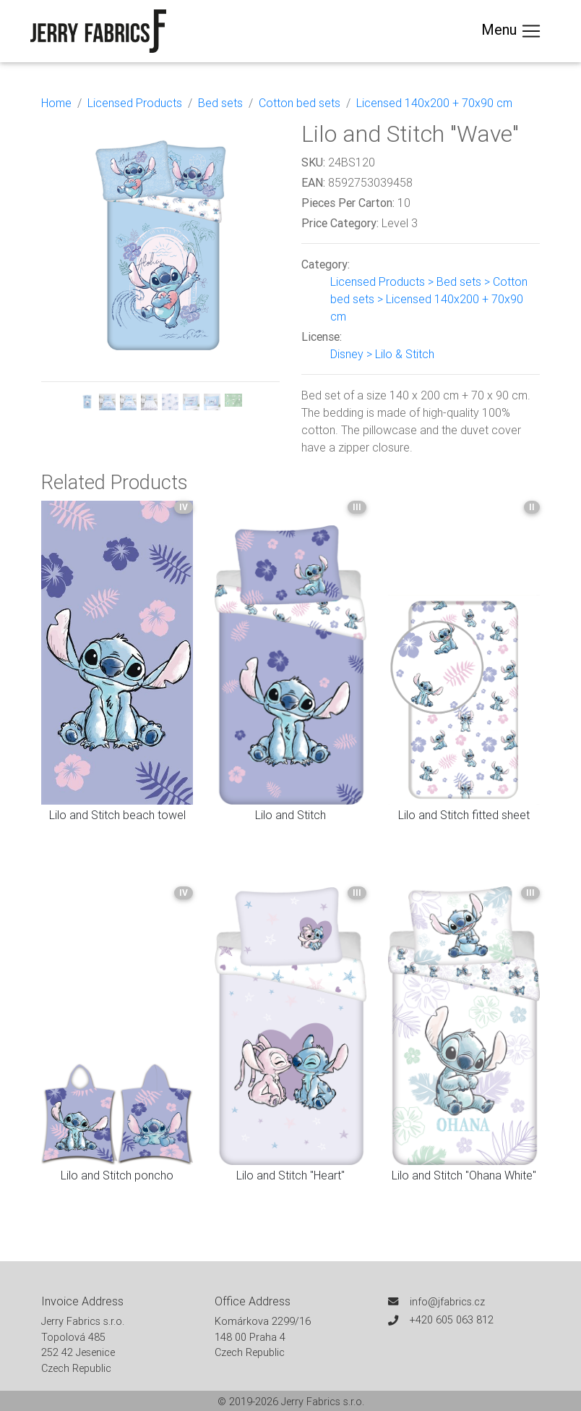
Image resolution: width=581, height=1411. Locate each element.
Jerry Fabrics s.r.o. (322, 1401)
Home (56, 103)
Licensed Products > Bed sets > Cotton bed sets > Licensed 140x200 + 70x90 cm (429, 298)
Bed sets (220, 103)
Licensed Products (134, 103)
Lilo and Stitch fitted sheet (464, 815)
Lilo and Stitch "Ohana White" (464, 1175)
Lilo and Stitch (290, 815)
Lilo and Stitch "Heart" (290, 1175)
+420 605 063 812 (452, 1319)
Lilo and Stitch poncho (117, 1175)
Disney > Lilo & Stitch (382, 354)
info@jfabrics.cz (447, 1301)
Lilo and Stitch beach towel (117, 815)
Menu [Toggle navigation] (511, 31)
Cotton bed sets (299, 103)
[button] (59, 265)
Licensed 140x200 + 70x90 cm (434, 103)
